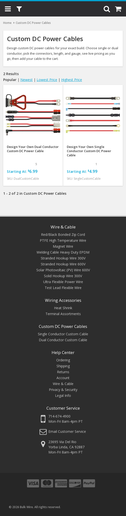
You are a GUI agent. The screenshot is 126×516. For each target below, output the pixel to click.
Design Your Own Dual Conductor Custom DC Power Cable (33, 149)
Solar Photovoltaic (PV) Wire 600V (63, 270)
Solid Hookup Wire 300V (63, 276)
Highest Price (71, 79)
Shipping (63, 366)
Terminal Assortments (63, 313)
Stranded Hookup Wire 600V (63, 264)
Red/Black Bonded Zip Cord (63, 234)
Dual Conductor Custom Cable (63, 340)
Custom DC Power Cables (63, 326)
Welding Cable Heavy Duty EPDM (63, 252)
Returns (63, 372)
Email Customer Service (67, 431)
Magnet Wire (63, 246)
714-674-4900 (59, 416)
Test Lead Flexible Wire (63, 287)
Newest (26, 79)
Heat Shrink (63, 308)
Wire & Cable (63, 227)
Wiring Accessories (63, 300)
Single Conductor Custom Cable (63, 334)
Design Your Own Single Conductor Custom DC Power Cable (89, 151)
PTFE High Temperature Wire (63, 240)
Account (63, 377)
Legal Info (63, 395)
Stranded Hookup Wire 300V (63, 258)
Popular (9, 79)
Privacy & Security (63, 389)
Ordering (63, 360)
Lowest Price (47, 79)
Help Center (63, 352)
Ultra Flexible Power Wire (63, 281)
